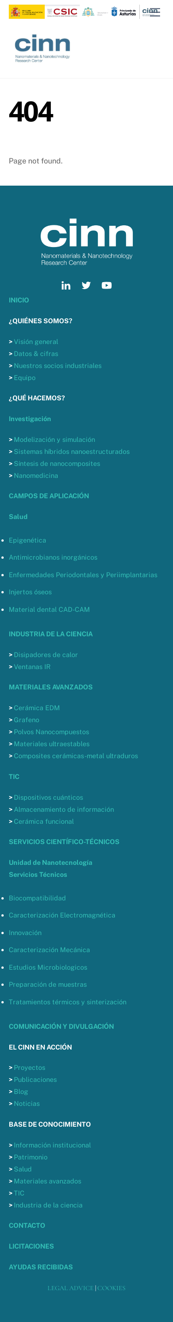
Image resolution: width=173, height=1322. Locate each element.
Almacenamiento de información (64, 809)
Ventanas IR (32, 666)
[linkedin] (66, 284)
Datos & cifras (36, 353)
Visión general (36, 341)
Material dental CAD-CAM (49, 609)
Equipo (25, 377)
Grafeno (26, 720)
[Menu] (155, 13)
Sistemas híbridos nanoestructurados (72, 451)
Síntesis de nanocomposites (57, 463)
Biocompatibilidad (37, 898)
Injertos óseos (30, 592)
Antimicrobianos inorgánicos (53, 557)
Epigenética (27, 540)
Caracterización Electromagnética (62, 915)
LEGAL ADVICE (71, 1288)
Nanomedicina (36, 475)
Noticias (27, 1103)
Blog (21, 1091)
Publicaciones (35, 1079)
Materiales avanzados (47, 1181)
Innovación (25, 932)
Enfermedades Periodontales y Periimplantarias (83, 575)
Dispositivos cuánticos (48, 797)
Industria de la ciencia (48, 1205)
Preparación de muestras (48, 984)
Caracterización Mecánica (49, 950)
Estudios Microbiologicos (48, 967)
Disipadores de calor (46, 654)
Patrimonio (31, 1157)
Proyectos (29, 1067)
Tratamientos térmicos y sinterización (67, 1002)
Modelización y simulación (54, 439)
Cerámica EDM (37, 708)
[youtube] (106, 284)
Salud (23, 1169)
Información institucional (52, 1145)
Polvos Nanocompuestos (51, 732)
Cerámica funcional (44, 821)
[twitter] (86, 284)
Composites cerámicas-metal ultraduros (76, 756)
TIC (19, 1193)
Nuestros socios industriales (57, 365)
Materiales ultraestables (51, 744)
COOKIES (111, 1288)
